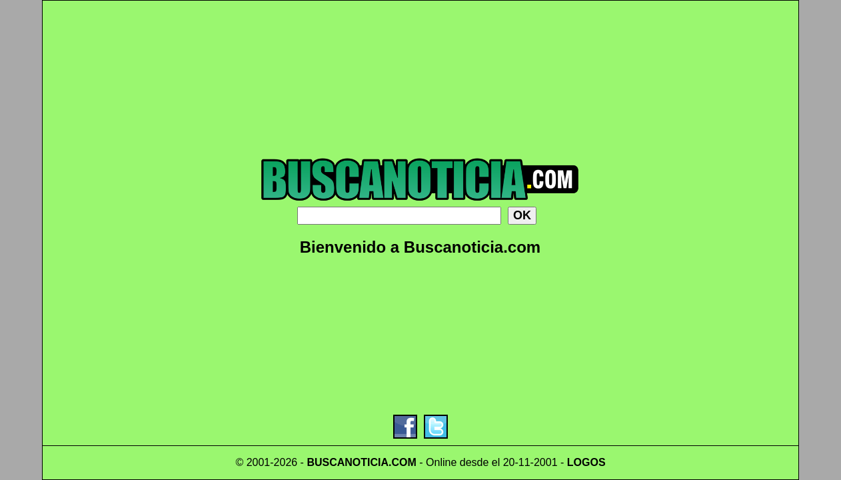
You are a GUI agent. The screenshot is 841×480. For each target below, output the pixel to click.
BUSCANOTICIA (348, 462)
